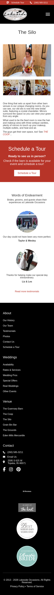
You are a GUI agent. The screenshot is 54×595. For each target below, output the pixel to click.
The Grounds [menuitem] (9, 430)
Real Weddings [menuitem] (10, 386)
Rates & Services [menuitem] (12, 370)
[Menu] (47, 14)
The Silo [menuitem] (7, 419)
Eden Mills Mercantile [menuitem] (14, 435)
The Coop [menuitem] (8, 414)
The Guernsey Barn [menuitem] (13, 408)
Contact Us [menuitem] (8, 342)
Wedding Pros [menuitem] (10, 375)
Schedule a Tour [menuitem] (11, 347)
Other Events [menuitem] (9, 391)
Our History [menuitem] (9, 320)
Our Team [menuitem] (8, 325)
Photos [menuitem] (6, 336)
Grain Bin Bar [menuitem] (10, 425)
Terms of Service (35, 586)
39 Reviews (27, 491)
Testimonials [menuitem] (9, 331)
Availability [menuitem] (8, 364)
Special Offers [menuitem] (10, 380)
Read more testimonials (27, 291)
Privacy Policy (17, 586)
